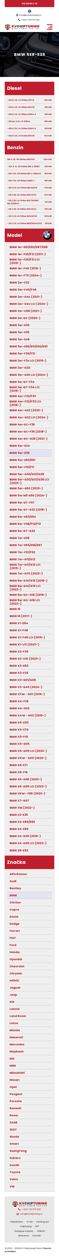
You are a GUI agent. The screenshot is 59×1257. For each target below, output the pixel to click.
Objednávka (16, 1221)
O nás (30, 1221)
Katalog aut (42, 1221)
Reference (23, 1235)
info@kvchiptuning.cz (30, 15)
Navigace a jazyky (23, 1231)
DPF (37, 1226)
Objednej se (29, 3)
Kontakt (37, 1235)
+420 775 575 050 (30, 19)
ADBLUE (41, 1231)
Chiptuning (25, 1226)
